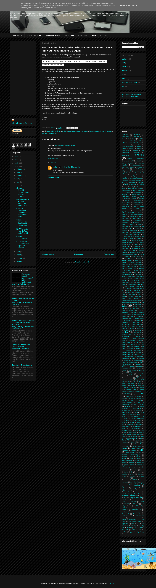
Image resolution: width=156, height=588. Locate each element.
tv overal (139, 472)
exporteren (133, 230)
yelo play (133, 525)
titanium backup (129, 464)
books (125, 187)
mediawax (138, 330)
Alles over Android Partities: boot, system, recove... (22, 192)
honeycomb (136, 280)
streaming (134, 436)
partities (124, 370)
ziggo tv (131, 532)
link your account (95, 131)
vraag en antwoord (135, 498)
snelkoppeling (136, 428)
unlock (135, 478)
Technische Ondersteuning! (22, 365)
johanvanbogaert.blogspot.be (130, 302)
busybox (124, 194)
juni (18, 182)
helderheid (131, 276)
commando (125, 204)
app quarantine (137, 171)
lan (131, 304)
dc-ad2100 (131, 212)
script (136, 412)
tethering (131, 462)
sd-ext (132, 414)
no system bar (128, 356)
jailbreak (130, 296)
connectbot (125, 207)
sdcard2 (124, 416)
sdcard (139, 414)
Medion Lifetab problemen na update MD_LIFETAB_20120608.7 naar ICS (23, 301)
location (141, 312)
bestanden (125, 180)
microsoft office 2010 (128, 334)
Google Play (132, 268)
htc (138, 282)
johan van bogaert (130, 298)
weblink (142, 502)
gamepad (137, 246)
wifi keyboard (126, 508)
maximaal (139, 320)
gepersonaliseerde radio (129, 254)
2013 (17, 163)
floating (139, 238)
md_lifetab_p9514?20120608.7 (131, 322)
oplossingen (127, 360)
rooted (124, 398)
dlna (140, 216)
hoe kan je (127, 278)
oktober (20, 169)
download (138, 220)
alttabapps (125, 155)
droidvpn (132, 224)
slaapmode (130, 424)
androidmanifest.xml (128, 167)
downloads (125, 222)
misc (140, 334)
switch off (137, 444)
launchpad (138, 304)
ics (123, 75)
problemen (138, 378)
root (123, 63)
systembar (125, 450)
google (139, 258)
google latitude (126, 264)
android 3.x (130, 158)
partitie (139, 368)
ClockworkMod (137, 202)
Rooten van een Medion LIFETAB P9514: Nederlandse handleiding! (21, 347)
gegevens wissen (82, 131)
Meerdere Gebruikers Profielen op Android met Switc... (21, 212)
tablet (142, 450)
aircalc (139, 146)
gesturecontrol (135, 256)
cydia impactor (137, 211)
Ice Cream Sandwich (129, 82)
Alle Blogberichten (99, 35)
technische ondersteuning (131, 454)
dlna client (125, 218)
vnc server (141, 490)
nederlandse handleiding (133, 350)
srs (125, 432)
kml (125, 304)
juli (18, 179)
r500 (134, 381)
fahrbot (137, 234)
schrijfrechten (126, 410)
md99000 (124, 328)
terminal (139, 458)
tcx (140, 452)
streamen (124, 436)
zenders (124, 532)
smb (123, 428)
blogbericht (132, 182)
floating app (125, 240)
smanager (139, 424)
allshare (135, 150)
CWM (137, 209)
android (64, 131)
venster (134, 484)
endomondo (125, 226)
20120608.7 (125, 137)
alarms (131, 148)
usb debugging (134, 482)
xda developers (107, 131)
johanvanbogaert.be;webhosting (131, 300)
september (21, 172)
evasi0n (138, 228)
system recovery (136, 448)
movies (134, 338)
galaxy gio (125, 246)
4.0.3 (134, 139)
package (132, 366)
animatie (126, 169)
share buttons (137, 420)
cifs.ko (127, 200)
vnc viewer (128, 492)
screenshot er (126, 412)
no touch (139, 356)
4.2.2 (140, 139)
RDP (123, 383)
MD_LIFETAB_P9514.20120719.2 (132, 324)
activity (140, 141)
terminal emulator (127, 460)
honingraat (125, 282)
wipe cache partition (135, 521)
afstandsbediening (127, 146)
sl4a (123, 424)
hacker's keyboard (127, 274)
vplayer (142, 496)
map (132, 316)
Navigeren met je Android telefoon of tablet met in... (22, 202)
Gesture (126, 256)
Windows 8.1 (137, 514)
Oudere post (109, 254)
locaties (134, 312)
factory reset (128, 234)
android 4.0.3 (128, 161)
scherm (135, 406)
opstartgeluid (138, 360)
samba (142, 404)
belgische (124, 178)
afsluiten (137, 145)
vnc (134, 490)
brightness (141, 190)
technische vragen (127, 456)
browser (127, 192)
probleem (141, 376)
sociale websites (139, 430)
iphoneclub (132, 294)
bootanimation (126, 190)
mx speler (132, 344)
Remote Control (131, 389)
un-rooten (132, 476)
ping (125, 372)
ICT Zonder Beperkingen (21, 237)
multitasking (131, 340)
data (123, 212)
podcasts (141, 372)
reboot (126, 387)
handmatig (139, 274)
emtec (140, 224)
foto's (129, 244)
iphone (124, 294)
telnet (131, 458)
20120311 (125, 135)
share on (124, 422)
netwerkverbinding (127, 354)
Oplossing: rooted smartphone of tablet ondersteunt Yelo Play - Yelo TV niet (22, 279)
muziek (136, 342)
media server (140, 328)
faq (143, 234)
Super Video (126, 440)
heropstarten (140, 276)
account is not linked (54, 131)
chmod (134, 198)
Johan (53, 128)
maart (19, 255)
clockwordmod (126, 202)
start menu (132, 432)
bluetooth (133, 184)
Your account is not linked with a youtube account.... (22, 244)
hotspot (133, 282)
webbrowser (125, 502)
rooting (140, 400)
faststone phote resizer (131, 236)
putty (131, 379)
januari (19, 261)
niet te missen (139, 354)
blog (123, 182)
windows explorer (127, 515)
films (131, 238)
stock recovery (137, 434)
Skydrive (139, 422)
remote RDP (140, 391)
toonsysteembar (126, 468)
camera (126, 198)
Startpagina (17, 35)
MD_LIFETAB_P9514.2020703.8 (131, 326)
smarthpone (125, 426)
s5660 (134, 404)
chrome (141, 199)
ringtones (135, 394)
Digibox (124, 216)
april (18, 252)
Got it (134, 5)
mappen (139, 316)
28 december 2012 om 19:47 (71, 167)
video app (125, 488)
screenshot (137, 410)
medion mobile (137, 332)
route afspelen (127, 402)
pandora (139, 366)
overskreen (138, 364)
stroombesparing (132, 438)
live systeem (125, 312)
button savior (136, 194)
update (134, 480)
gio (143, 256)
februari (20, 258)
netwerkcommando (127, 352)
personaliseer (133, 370)
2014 (17, 160)
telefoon (138, 456)
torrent (136, 468)
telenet (124, 458)
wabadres (125, 500)
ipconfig (139, 292)
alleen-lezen (125, 150)
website (126, 504)
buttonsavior (125, 196)
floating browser (137, 240)
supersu (138, 440)
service (126, 418)
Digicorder (133, 216)
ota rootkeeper (126, 364)
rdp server (131, 383)
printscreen (132, 376)
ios (123, 292)
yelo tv (129, 528)
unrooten (126, 480)
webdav (134, 502)
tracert (142, 470)
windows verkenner (129, 520)
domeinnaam (126, 220)
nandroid (130, 348)
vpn (125, 498)
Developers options (136, 214)
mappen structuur (127, 318)
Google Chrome (127, 260)
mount (138, 336)
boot (131, 187)
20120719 (136, 137)
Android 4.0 (140, 158)
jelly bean (139, 296)
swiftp (140, 442)
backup (140, 175)
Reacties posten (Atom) (83, 262)
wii (133, 508)
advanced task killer (135, 142)
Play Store (132, 372)
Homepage (78, 254)
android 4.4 (138, 161)
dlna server (137, 218)
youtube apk (53, 133)
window (139, 508)
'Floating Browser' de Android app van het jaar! (21, 223)
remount (126, 394)
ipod (139, 294)
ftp (141, 244)
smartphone (137, 426)
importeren (128, 288)
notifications (125, 358)
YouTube (45, 133)
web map (136, 500)
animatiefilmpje (137, 169)
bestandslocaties (136, 180)
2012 (17, 166)
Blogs (126, 184)
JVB (143, 302)
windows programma (135, 518)
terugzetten (138, 460)
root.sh (139, 396)
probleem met (128, 378)
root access (130, 396)
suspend (133, 442)
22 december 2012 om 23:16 (65, 145)
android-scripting (136, 165)
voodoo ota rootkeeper (129, 496)
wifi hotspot (138, 506)
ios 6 (127, 292)
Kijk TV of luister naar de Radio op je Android (22, 231)
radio (140, 381)
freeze (135, 244)
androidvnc (140, 167)
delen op (124, 214)
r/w (128, 381)
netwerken (139, 352)
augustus (20, 175)
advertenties (125, 145)
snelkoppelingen (127, 430)
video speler (134, 488)
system (124, 448)
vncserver (138, 492)
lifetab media (137, 306)
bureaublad (137, 192)
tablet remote (129, 452)
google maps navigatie (129, 266)
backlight (132, 175)
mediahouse (128, 330)
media (132, 328)
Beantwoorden (53, 158)
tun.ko (126, 472)
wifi (130, 506)
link (123, 308)
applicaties (72, 131)
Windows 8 (125, 514)
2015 (17, 156)
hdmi (123, 276)
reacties (124, 385)
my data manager (133, 346)
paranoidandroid (127, 368)
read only (132, 385)
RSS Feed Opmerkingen (131, 96)
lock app (126, 314)
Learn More (125, 5)
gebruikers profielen (138, 248)
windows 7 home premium (131, 512)
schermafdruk (137, 408)
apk (123, 171)
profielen (124, 379)
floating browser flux (129, 242)
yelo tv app (138, 527)
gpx (135, 272)
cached (142, 196)
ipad (133, 292)
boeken (142, 184)
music (140, 340)
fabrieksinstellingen (138, 232)
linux (140, 310)
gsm (140, 272)
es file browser (135, 226)
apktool (128, 171)
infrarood (128, 290)
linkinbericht (132, 310)
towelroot (135, 470)
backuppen (125, 177)
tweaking (124, 474)
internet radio (138, 290)
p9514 (124, 78)
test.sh (124, 462)
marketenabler (129, 320)
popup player (129, 374)
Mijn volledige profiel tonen (22, 123)
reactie (140, 383)
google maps (138, 264)
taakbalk (133, 450)
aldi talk (139, 148)
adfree (124, 142)
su (141, 438)
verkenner (137, 486)
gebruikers (125, 248)
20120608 (137, 135)
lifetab (124, 67)
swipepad (125, 444)
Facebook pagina (53, 35)
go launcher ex (129, 258)
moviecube (125, 338)
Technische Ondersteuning (76, 35)
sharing (132, 422)
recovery (134, 387)
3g (128, 139)
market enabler (139, 318)
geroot (142, 254)
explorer (124, 230)
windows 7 (136, 510)
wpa (138, 523)
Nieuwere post (48, 254)
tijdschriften (140, 462)
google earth (138, 260)
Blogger (141, 182)
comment (137, 204)
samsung (127, 406)
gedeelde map (129, 250)
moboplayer (126, 336)
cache (134, 197)
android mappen (127, 163)
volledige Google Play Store (131, 494)
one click (141, 358)
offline (133, 358)
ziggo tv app (140, 532)
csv (135, 206)
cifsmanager (137, 200)
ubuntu (139, 474)
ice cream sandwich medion (130, 286)
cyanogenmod (126, 211)
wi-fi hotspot (135, 504)
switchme (125, 446)
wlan (132, 523)
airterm (124, 148)
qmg (136, 379)
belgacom (137, 177)
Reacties (53, 163)
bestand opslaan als (136, 178)
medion (124, 71)
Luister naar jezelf (34, 35)
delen (139, 212)
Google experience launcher (131, 262)
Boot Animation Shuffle (135, 188)
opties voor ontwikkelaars (129, 362)
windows (125, 510)
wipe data (125, 524)
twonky (132, 474)
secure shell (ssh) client (136, 416)
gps (130, 272)
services (126, 420)
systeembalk (137, 446)
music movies (126, 342)
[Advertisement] (78, 232)
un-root (124, 476)
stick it (129, 434)
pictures (141, 370)
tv (131, 472)
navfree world (140, 348)
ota (123, 86)
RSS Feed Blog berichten (131, 94)
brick (134, 190)
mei (18, 185)
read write (141, 385)
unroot (142, 478)
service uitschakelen (138, 418)
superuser (125, 442)
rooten (132, 400)
